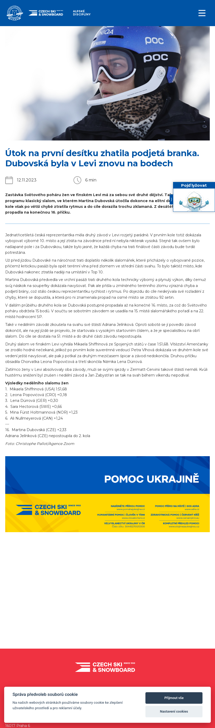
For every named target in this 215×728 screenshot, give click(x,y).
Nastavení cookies (174, 711)
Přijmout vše (174, 698)
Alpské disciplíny (81, 13)
